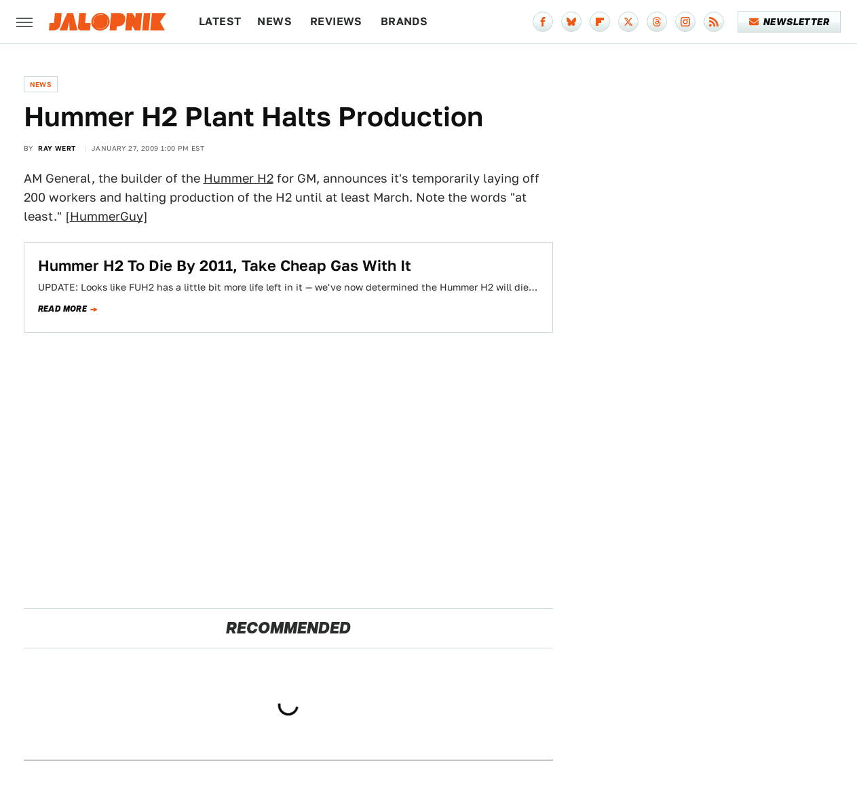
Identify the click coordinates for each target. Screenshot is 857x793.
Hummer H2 (238, 178)
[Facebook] (543, 22)
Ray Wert (56, 148)
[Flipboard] (600, 22)
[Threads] (657, 22)
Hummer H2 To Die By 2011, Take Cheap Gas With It (224, 265)
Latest (220, 21)
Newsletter (789, 22)
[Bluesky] (571, 22)
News (274, 21)
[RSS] (714, 22)
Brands (404, 21)
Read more (63, 309)
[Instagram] (685, 22)
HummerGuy (106, 216)
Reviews (336, 21)
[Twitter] (628, 22)
